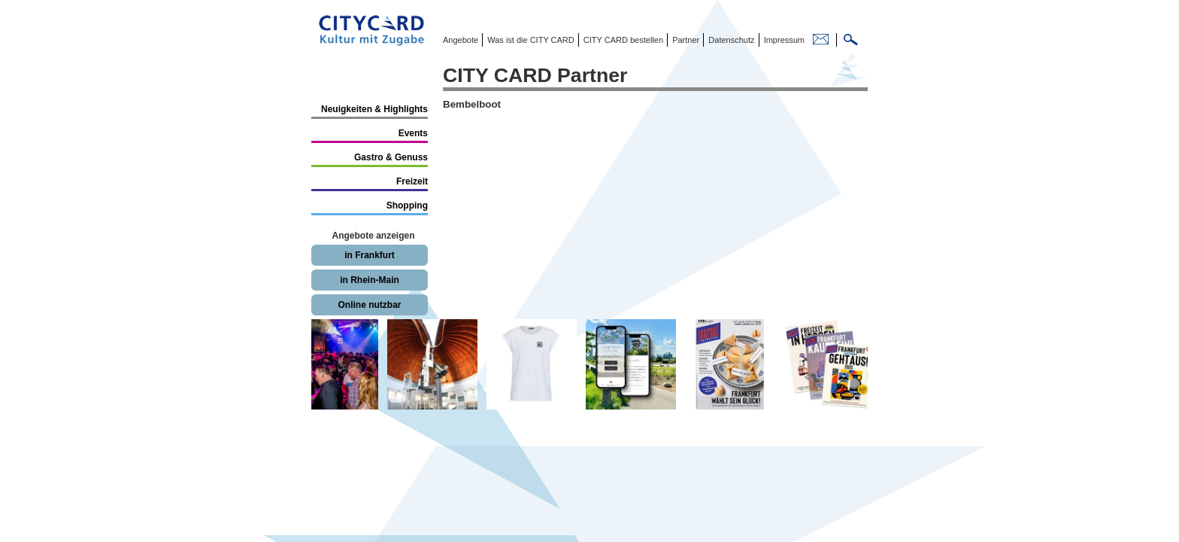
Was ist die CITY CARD (529, 39)
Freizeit (412, 181)
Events (413, 133)
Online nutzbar (370, 305)
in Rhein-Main (369, 280)
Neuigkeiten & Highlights (374, 109)
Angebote (460, 39)
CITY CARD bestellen (622, 39)
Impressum (783, 39)
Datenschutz (730, 39)
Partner (684, 39)
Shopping (407, 205)
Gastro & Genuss (391, 157)
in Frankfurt (369, 255)
